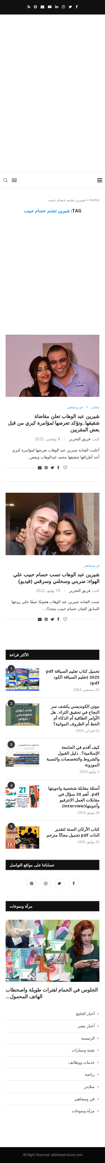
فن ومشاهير (75, 407)
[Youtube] (50, 6)
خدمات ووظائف (82, 1062)
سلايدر (95, 407)
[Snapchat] (35, 6)
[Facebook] (77, 6)
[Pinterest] (31, 883)
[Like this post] (65, 467)
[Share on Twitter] (52, 467)
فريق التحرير (79, 438)
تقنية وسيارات (83, 1050)
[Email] (42, 6)
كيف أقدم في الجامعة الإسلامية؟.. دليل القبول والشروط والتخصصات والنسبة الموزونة (72, 756)
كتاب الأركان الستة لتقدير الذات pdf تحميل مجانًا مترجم (72, 832)
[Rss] (28, 6)
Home (94, 199)
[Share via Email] (40, 467)
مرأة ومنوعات (83, 1110)
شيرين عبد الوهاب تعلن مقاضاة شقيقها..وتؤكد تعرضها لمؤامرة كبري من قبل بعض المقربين (53, 423)
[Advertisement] (52, 111)
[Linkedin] (56, 6)
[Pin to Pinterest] (46, 467)
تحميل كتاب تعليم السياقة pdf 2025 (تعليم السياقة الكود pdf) (72, 677)
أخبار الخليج (85, 1013)
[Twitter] (70, 6)
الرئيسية (88, 1038)
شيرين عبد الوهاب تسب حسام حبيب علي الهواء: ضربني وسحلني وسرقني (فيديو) (56, 577)
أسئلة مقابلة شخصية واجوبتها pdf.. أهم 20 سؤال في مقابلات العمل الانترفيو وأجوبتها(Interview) (73, 796)
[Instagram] (63, 6)
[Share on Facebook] (58, 467)
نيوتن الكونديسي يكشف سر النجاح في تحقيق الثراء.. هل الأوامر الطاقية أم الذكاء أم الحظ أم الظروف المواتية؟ (74, 715)
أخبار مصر (86, 1025)
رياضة (90, 1074)
